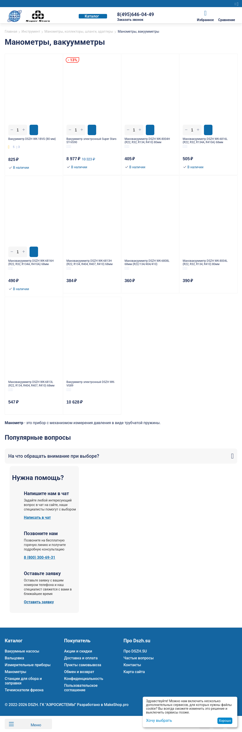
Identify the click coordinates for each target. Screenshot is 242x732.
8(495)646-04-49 (135, 14)
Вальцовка (14, 658)
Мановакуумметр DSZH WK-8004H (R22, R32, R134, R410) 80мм (147, 141)
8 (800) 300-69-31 (39, 565)
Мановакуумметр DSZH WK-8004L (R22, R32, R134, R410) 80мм (205, 266)
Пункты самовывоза (82, 665)
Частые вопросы (138, 658)
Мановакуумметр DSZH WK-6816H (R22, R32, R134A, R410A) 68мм (32, 266)
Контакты (132, 665)
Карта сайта (134, 672)
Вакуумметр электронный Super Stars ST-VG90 (91, 141)
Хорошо (225, 721)
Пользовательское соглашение (81, 687)
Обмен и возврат (79, 672)
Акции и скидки (78, 651)
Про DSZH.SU (135, 651)
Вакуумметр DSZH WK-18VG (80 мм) (32, 141)
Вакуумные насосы (22, 651)
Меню (33, 724)
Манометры (15, 672)
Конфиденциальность (83, 678)
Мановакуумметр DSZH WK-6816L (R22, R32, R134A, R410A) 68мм (207, 141)
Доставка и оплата (81, 658)
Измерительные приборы (28, 665)
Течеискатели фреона (24, 690)
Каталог (92, 16)
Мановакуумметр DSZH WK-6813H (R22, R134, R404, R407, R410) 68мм (89, 266)
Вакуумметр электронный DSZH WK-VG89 (91, 389)
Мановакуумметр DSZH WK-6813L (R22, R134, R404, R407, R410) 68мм (31, 389)
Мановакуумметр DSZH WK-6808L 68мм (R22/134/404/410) (149, 266)
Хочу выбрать (158, 720)
